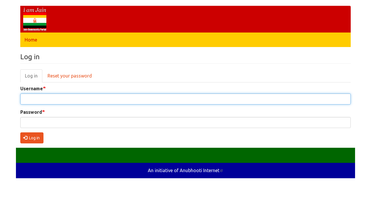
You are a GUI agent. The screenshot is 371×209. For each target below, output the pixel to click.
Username (31, 88)
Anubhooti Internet (201, 170)
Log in (31, 75)
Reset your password (70, 75)
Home (31, 39)
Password (31, 112)
